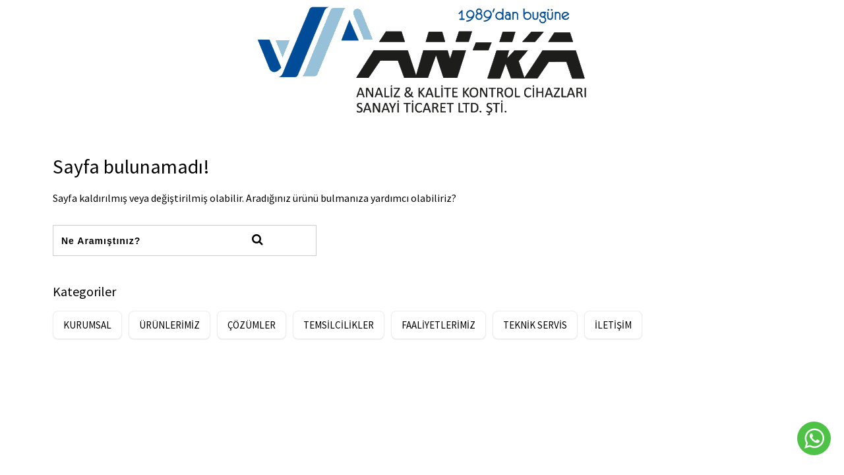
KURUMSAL (87, 325)
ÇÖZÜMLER (251, 325)
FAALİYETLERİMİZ (438, 325)
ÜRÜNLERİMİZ (169, 325)
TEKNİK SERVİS (535, 325)
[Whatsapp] (814, 438)
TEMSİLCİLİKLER (338, 325)
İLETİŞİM (613, 325)
